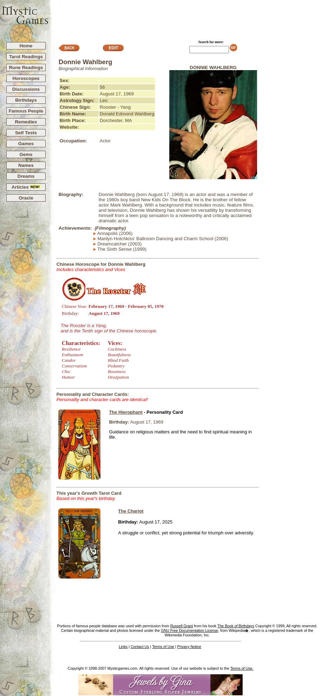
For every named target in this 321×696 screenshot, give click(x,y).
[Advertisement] (185, 18)
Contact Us (140, 646)
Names (26, 165)
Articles (26, 187)
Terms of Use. (242, 668)
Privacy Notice (189, 646)
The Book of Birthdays (235, 626)
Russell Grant (181, 626)
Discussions (26, 89)
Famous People (26, 111)
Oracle (26, 198)
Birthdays (26, 100)
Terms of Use (163, 646)
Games (26, 143)
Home (25, 45)
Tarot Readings (26, 56)
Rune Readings (26, 67)
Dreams (26, 176)
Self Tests (26, 132)
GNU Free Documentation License (189, 630)
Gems (25, 154)
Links (123, 646)
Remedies (26, 121)
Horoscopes (25, 78)
